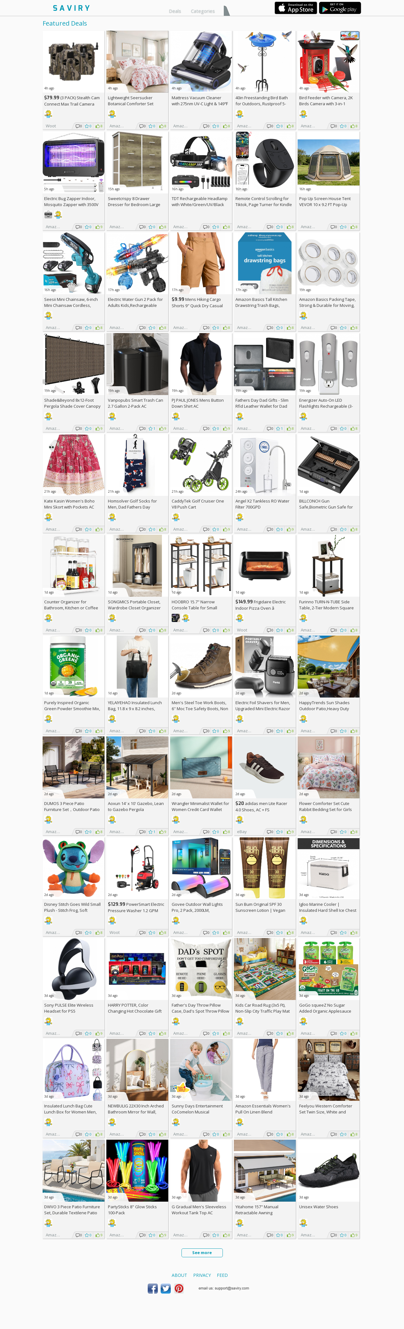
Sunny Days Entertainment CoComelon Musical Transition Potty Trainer (197, 1112)
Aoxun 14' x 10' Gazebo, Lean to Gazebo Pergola (136, 806)
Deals (175, 11)
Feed (222, 1275)
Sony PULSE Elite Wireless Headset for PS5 (68, 1008)
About (179, 1275)
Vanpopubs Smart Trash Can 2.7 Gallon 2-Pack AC (135, 403)
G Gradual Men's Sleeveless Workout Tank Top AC (199, 1210)
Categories (203, 11)
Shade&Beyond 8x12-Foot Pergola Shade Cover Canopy (72, 403)
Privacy (202, 1275)
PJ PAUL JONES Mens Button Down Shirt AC (198, 403)
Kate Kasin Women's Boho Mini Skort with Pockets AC (69, 504)
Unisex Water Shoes (318, 1207)
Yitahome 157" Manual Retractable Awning (256, 1210)
